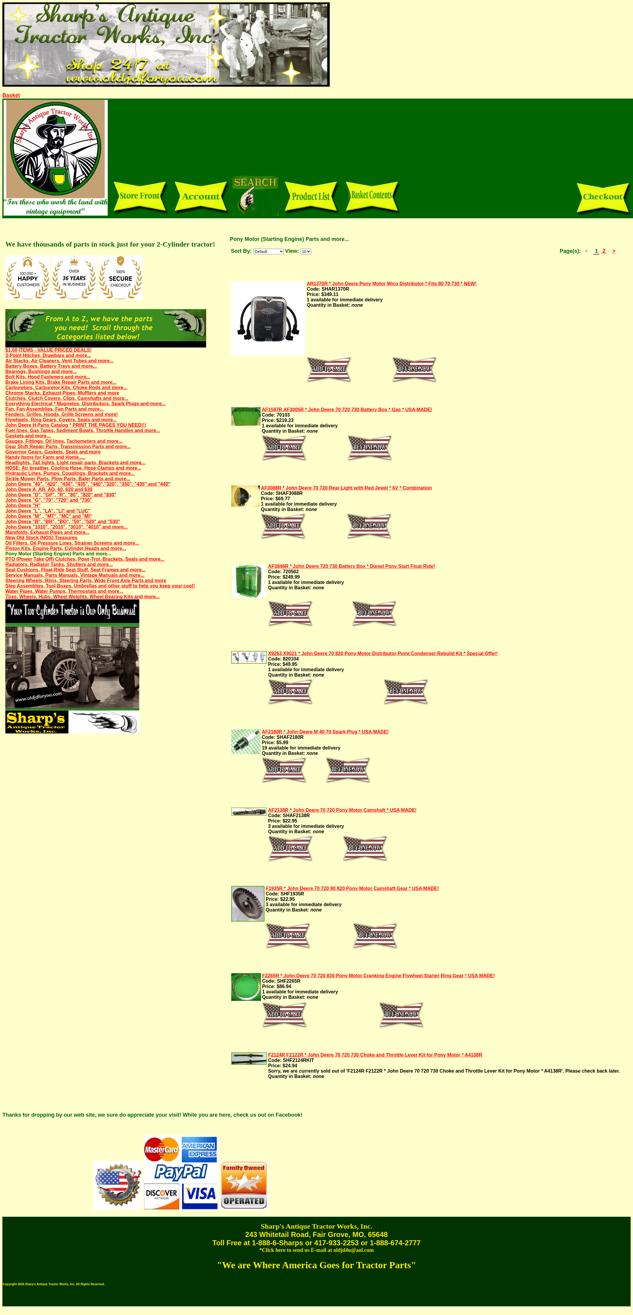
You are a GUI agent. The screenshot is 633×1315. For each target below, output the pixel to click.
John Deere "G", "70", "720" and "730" (48, 500)
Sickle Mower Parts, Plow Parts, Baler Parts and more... (67, 478)
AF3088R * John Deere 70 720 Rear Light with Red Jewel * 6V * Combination (346, 487)
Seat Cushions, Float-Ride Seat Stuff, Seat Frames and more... (75, 569)
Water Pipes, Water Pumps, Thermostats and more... (64, 591)
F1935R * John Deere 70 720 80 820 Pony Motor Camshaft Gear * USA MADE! (352, 888)
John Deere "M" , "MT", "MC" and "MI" (48, 516)
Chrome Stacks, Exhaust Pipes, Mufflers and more (62, 392)
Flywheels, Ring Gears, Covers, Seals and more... (61, 419)
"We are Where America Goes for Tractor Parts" (316, 1265)
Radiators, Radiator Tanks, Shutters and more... (59, 564)
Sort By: (241, 251)
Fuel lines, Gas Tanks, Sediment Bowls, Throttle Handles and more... (82, 430)
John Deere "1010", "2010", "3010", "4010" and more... (66, 526)
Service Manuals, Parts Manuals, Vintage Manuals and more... (74, 575)
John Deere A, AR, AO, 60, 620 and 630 (49, 489)
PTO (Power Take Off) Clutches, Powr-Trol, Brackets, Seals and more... (85, 559)
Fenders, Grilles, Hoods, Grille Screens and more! (61, 414)
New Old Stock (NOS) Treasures (41, 537)
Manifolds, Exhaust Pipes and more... (47, 532)
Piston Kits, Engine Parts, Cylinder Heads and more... (65, 548)
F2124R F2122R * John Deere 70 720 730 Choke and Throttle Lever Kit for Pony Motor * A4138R (375, 1054)
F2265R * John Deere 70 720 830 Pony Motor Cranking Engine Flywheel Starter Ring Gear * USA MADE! (378, 975)
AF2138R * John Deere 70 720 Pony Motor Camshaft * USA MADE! (342, 810)
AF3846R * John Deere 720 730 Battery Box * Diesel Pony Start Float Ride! (351, 566)
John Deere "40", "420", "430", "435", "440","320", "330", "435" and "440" (88, 484)
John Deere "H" (22, 505)
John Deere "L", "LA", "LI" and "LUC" (47, 510)
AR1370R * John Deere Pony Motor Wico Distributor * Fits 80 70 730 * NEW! (392, 283)
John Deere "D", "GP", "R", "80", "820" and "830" (60, 494)
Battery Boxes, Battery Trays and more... (51, 366)
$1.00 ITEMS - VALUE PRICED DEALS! (48, 350)
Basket (11, 95)
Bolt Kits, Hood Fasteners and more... (47, 376)
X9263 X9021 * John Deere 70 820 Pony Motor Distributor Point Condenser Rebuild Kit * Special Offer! (383, 653)
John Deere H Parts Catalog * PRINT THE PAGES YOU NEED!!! (75, 425)
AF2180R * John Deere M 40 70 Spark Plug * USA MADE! (325, 731)
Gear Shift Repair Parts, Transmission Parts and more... (68, 446)
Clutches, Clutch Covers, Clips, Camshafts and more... (66, 398)
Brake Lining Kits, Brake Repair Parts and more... (60, 382)
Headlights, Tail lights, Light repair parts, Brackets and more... (75, 462)
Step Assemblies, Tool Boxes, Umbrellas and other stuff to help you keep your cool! (100, 585)
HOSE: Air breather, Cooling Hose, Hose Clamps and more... (73, 467)
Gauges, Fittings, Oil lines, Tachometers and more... (64, 441)
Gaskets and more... (28, 435)
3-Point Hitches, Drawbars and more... (48, 355)
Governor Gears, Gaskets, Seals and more (53, 451)
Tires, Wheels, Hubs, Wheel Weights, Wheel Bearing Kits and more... (82, 596)
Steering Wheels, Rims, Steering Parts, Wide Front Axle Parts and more (85, 580)
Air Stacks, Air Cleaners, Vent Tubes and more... (59, 360)
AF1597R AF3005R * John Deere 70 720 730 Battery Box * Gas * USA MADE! (347, 409)
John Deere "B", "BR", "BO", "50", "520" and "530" (62, 521)
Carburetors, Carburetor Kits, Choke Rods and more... (66, 387)
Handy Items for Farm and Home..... (45, 457)
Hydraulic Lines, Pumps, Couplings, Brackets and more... (70, 473)
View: (292, 251)
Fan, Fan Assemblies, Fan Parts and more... (54, 409)
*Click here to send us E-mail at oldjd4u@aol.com (316, 1250)
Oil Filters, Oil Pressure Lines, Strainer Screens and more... (72, 543)
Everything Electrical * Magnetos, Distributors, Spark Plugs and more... (85, 403)
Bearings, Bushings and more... (41, 371)
